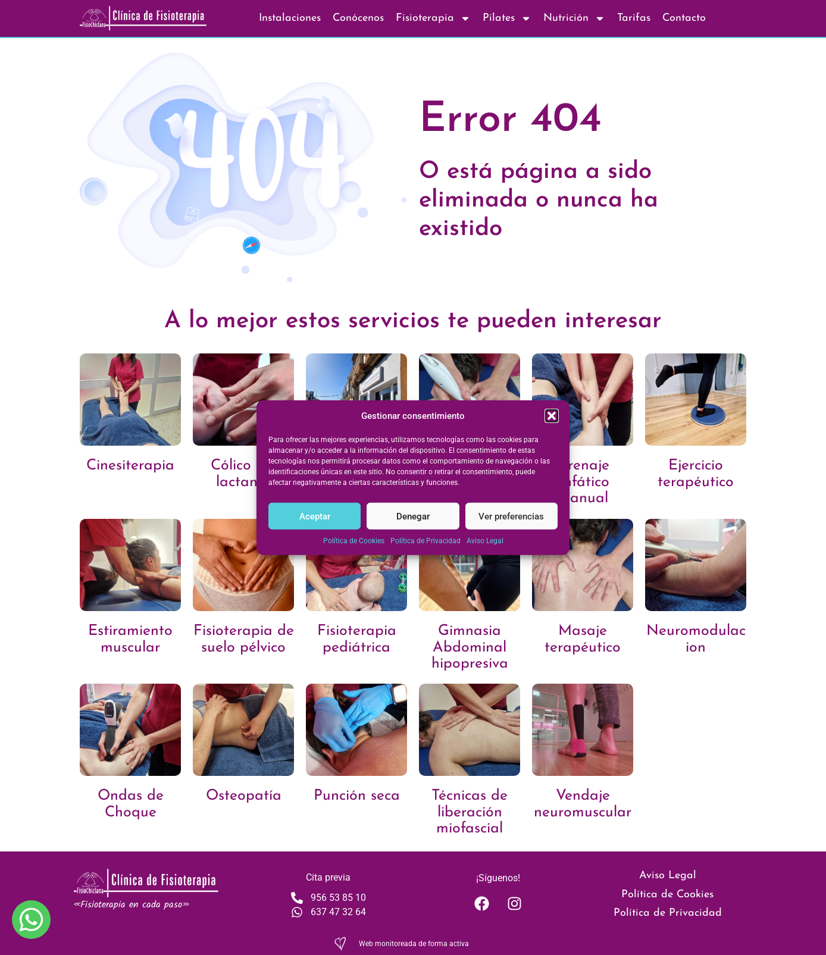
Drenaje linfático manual (582, 482)
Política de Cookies (353, 541)
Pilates (507, 18)
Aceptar (314, 516)
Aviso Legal (485, 541)
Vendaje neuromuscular (582, 804)
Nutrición (574, 18)
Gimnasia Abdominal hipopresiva (469, 647)
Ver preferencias (511, 516)
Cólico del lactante (243, 474)
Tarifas (633, 18)
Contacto (684, 18)
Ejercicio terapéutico (696, 474)
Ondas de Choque (131, 804)
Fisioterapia (433, 18)
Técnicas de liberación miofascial (469, 812)
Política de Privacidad (425, 541)
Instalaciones (290, 18)
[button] (552, 416)
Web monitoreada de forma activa (414, 944)
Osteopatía (243, 795)
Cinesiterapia (130, 465)
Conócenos (358, 18)
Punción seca (357, 795)
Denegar (413, 516)
